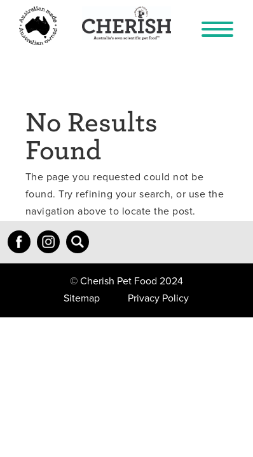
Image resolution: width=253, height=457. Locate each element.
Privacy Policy (158, 298)
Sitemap (82, 298)
